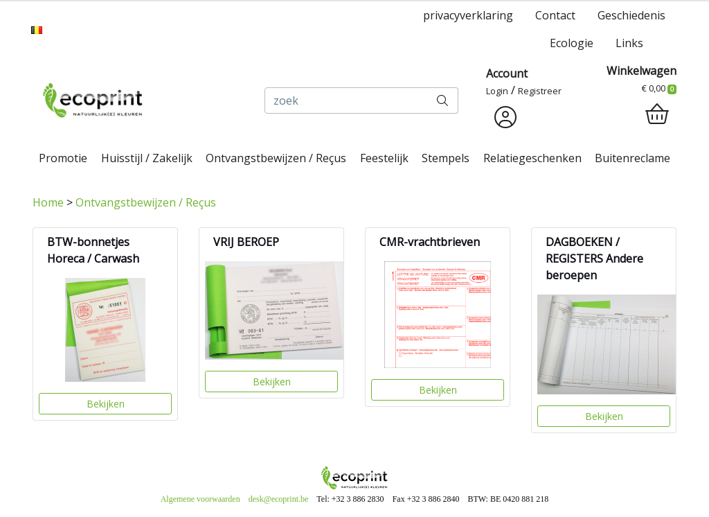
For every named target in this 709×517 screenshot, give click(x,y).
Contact (555, 15)
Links (629, 43)
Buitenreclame (632, 158)
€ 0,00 (659, 88)
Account (507, 73)
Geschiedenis (631, 15)
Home (48, 202)
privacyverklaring (468, 15)
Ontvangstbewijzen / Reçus (276, 158)
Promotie (63, 158)
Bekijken (106, 403)
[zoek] (346, 100)
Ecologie (571, 43)
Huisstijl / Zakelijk (146, 158)
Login (497, 91)
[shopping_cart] (657, 114)
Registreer (540, 91)
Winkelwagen (641, 70)
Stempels (445, 158)
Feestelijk (384, 158)
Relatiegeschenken (532, 158)
